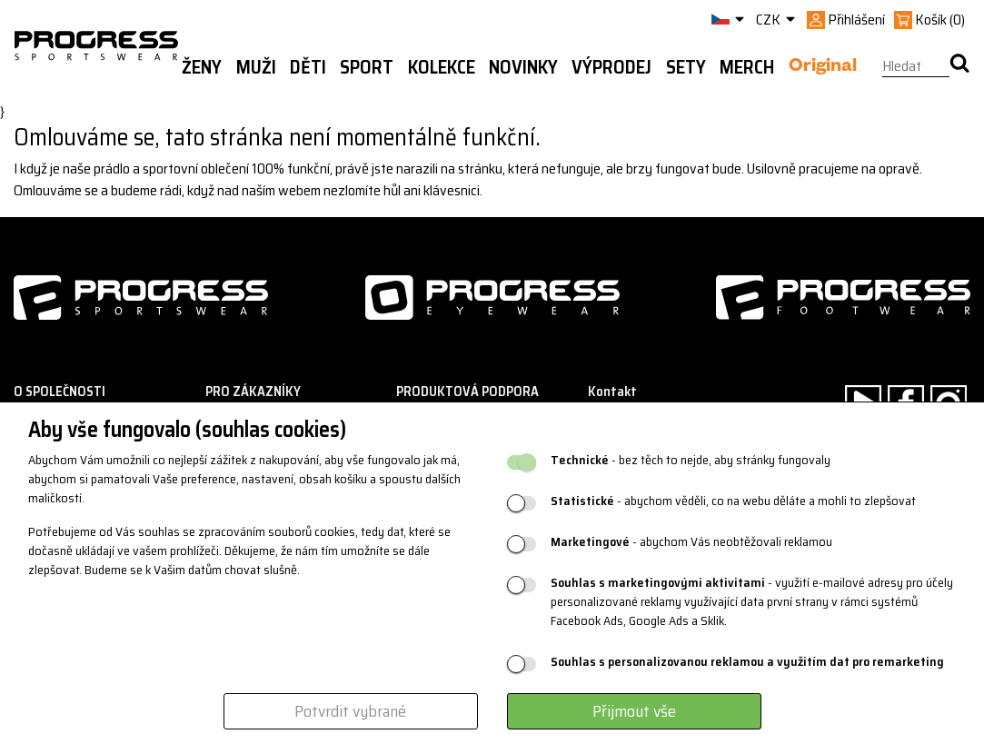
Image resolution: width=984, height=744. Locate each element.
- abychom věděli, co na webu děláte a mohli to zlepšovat (733, 501)
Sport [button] (366, 67)
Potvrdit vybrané (350, 711)
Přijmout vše (634, 711)
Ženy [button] (202, 67)
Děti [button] (308, 67)
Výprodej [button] (611, 67)
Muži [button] (256, 67)
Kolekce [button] (441, 67)
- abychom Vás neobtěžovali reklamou (691, 541)
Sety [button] (686, 67)
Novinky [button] (523, 67)
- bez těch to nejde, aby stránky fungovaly (690, 460)
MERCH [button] (747, 67)
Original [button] (823, 68)
